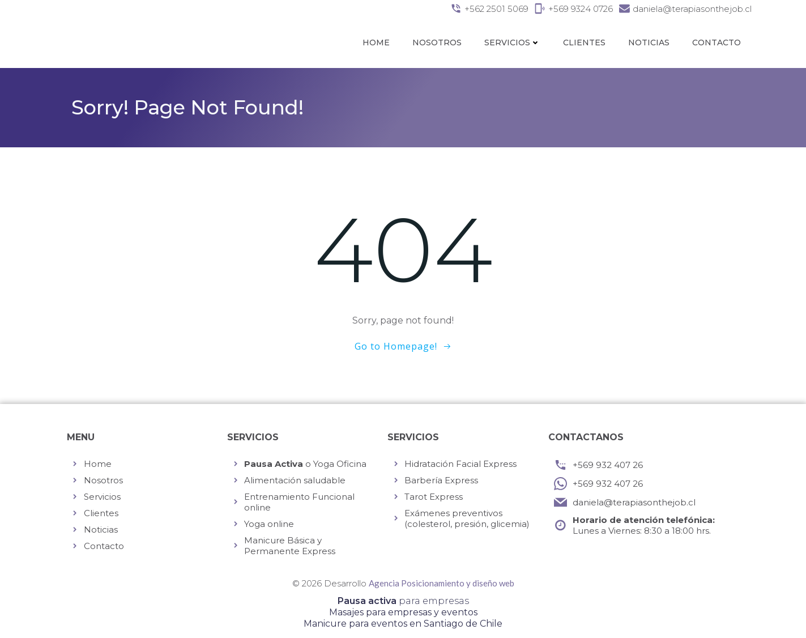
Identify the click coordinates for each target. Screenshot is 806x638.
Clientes (584, 42)
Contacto (716, 42)
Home (376, 42)
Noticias (648, 42)
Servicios (512, 42)
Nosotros (437, 42)
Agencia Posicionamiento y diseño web (441, 583)
